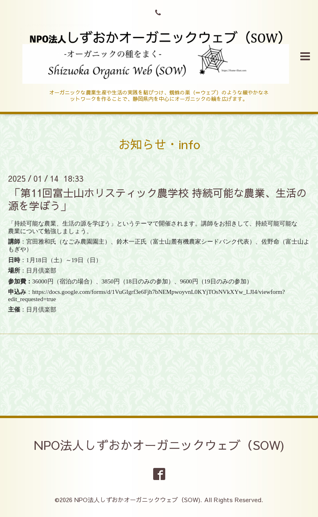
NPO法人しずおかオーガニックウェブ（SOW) (159, 445)
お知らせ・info (159, 144)
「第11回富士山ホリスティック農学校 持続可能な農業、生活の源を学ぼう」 (157, 198)
